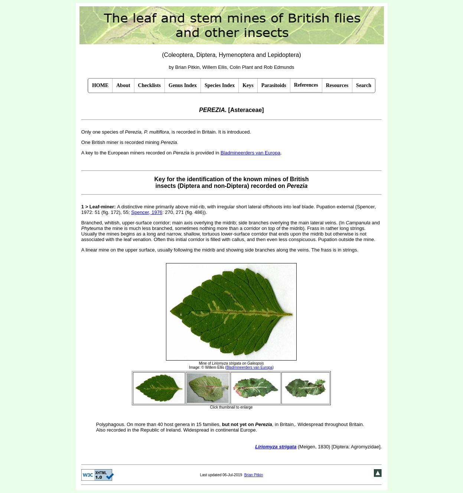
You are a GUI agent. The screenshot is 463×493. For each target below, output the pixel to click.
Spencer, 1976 (146, 212)
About (123, 85)
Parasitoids (273, 85)
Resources (337, 85)
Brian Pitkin (253, 475)
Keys (248, 85)
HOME (100, 85)
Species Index (220, 85)
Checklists (149, 85)
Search (363, 85)
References (306, 85)
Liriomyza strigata (275, 446)
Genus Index (183, 85)
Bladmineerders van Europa (250, 153)
